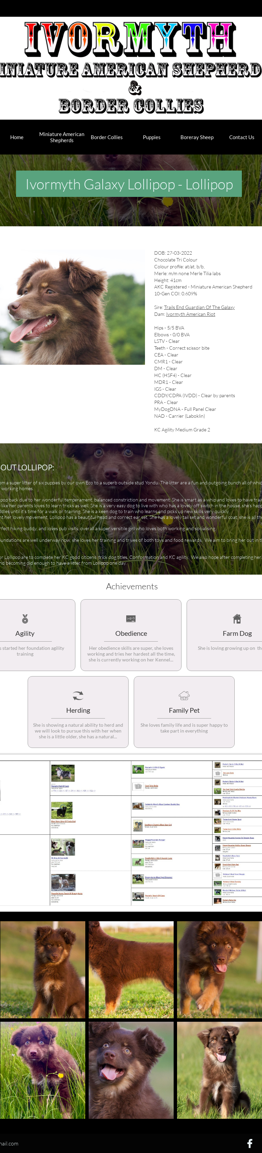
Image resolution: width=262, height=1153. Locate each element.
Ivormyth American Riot (190, 314)
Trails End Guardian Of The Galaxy (199, 307)
